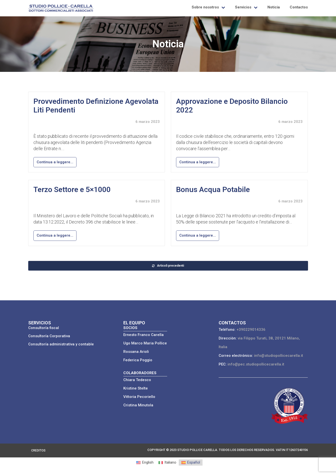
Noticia (273, 7)
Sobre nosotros (205, 7)
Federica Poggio (137, 360)
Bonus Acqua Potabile (213, 189)
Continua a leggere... (55, 162)
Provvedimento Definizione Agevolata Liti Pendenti (95, 105)
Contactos (299, 7)
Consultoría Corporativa (49, 336)
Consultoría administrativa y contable (61, 344)
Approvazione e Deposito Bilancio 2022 (232, 105)
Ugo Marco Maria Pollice (145, 343)
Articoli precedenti (168, 265)
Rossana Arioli (136, 351)
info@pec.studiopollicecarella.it (256, 364)
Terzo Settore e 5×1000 (72, 189)
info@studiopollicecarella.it (278, 355)
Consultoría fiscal (43, 328)
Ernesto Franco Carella (143, 335)
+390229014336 (250, 329)
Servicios (243, 7)
